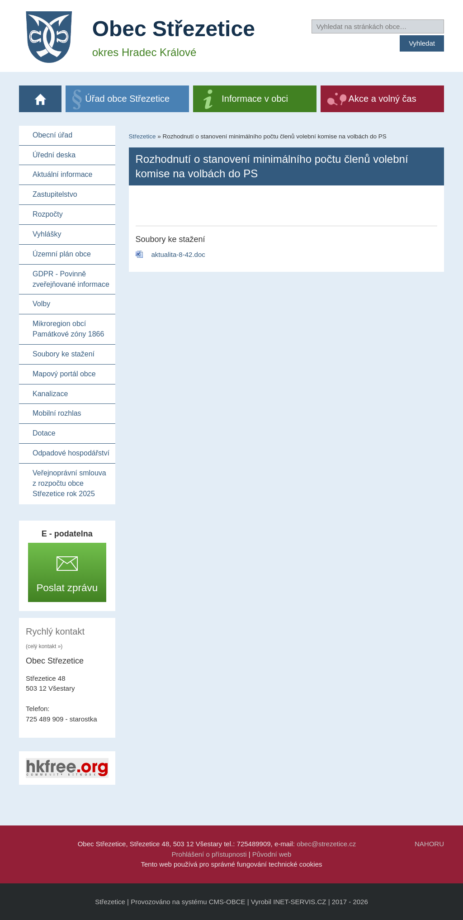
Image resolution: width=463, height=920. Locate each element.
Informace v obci (255, 99)
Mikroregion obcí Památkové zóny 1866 (68, 329)
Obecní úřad (52, 135)
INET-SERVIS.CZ (299, 902)
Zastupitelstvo (55, 194)
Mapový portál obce (64, 374)
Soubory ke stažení (63, 354)
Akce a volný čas (382, 99)
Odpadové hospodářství (71, 453)
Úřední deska (54, 155)
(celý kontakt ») (44, 646)
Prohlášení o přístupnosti (209, 854)
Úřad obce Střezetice (127, 99)
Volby (41, 304)
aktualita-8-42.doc (178, 254)
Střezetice (142, 136)
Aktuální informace (63, 174)
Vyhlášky (47, 234)
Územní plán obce (62, 254)
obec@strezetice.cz (326, 844)
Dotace (44, 433)
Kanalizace (50, 394)
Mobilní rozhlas (57, 413)
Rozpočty (48, 214)
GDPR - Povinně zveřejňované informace (71, 279)
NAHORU (429, 844)
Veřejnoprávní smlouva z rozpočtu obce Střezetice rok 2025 (69, 483)
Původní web (272, 854)
